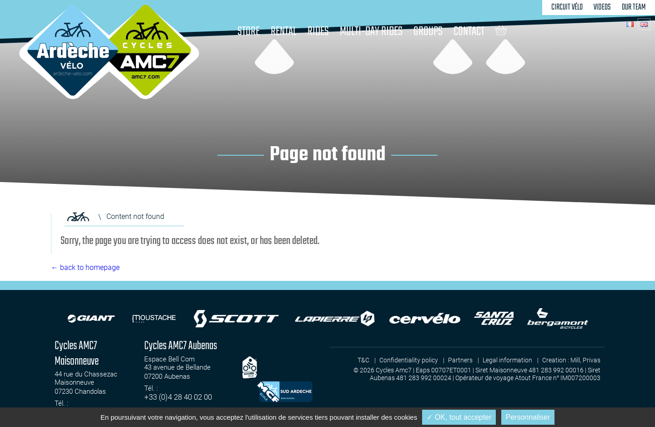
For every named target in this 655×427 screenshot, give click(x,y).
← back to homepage (85, 267)
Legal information (507, 360)
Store (248, 31)
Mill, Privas (585, 360)
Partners (460, 360)
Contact (468, 31)
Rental (284, 31)
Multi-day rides (371, 31)
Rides (318, 31)
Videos (602, 7)
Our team (634, 7)
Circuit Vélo (567, 7)
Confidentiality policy (408, 360)
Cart (501, 30)
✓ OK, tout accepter (459, 417)
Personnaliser (528, 417)
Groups (428, 31)
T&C (363, 360)
